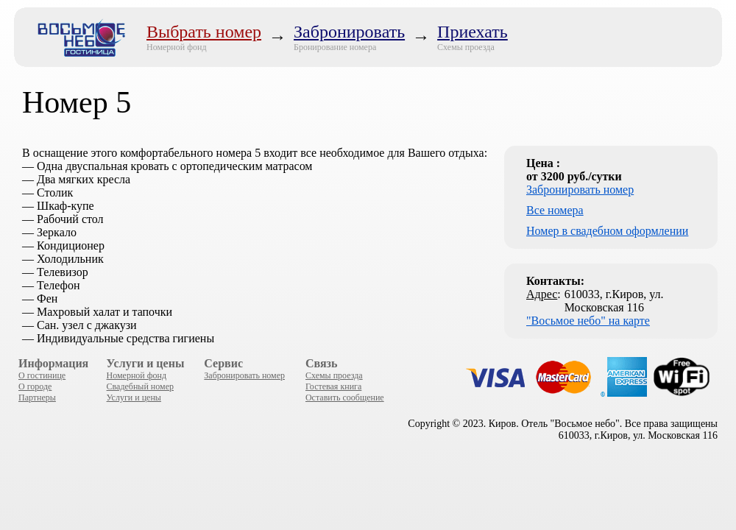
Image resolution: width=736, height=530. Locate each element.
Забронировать (349, 31)
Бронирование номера (335, 47)
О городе (35, 386)
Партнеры (37, 397)
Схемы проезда (466, 47)
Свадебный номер (140, 386)
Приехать (472, 31)
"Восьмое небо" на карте (588, 320)
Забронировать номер (580, 189)
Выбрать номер (203, 31)
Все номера (555, 210)
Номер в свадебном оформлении (607, 231)
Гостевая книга (333, 386)
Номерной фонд (176, 47)
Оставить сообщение (344, 397)
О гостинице (42, 375)
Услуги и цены (134, 397)
